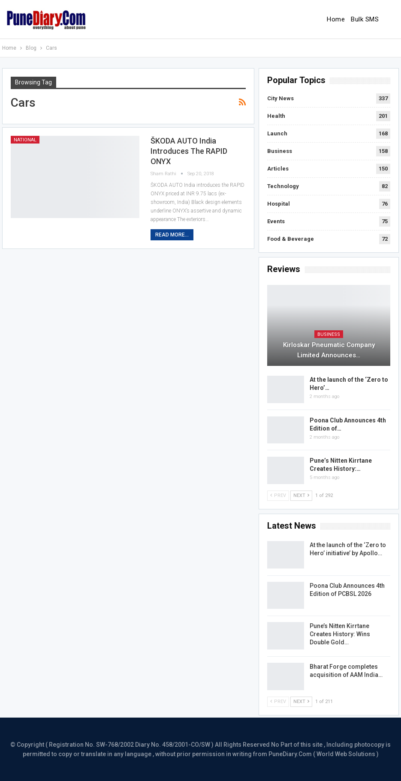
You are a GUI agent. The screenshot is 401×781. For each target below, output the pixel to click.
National (25, 140)
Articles (278, 168)
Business (279, 151)
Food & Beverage (290, 239)
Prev (278, 495)
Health (276, 116)
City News (280, 98)
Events (276, 221)
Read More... (172, 235)
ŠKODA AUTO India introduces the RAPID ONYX (189, 151)
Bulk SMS (365, 19)
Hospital (278, 203)
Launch (277, 133)
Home (336, 19)
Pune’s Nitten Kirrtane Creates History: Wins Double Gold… (340, 634)
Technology (283, 186)
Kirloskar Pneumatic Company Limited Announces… (329, 350)
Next (301, 495)
